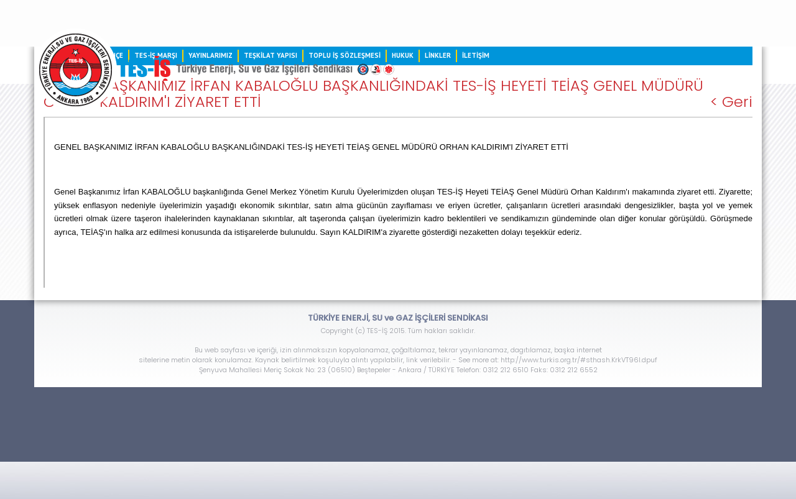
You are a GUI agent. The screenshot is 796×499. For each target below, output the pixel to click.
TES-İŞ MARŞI (155, 55)
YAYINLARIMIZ (210, 55)
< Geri (731, 102)
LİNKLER (438, 55)
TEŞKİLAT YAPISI (270, 55)
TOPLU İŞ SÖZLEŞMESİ (344, 55)
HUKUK (403, 55)
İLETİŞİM (475, 55)
